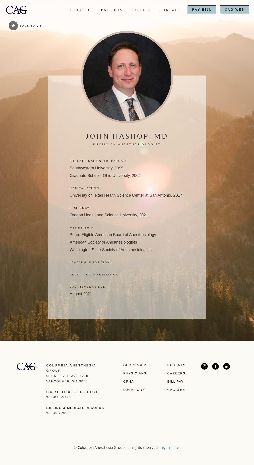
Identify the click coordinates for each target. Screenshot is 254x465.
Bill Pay (175, 381)
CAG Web (176, 389)
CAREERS (141, 10)
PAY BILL (202, 9)
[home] (17, 8)
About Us (81, 10)
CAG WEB (235, 9)
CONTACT (170, 10)
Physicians (135, 373)
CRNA (128, 381)
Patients (112, 10)
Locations (134, 389)
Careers (176, 373)
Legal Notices (170, 448)
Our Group (134, 365)
